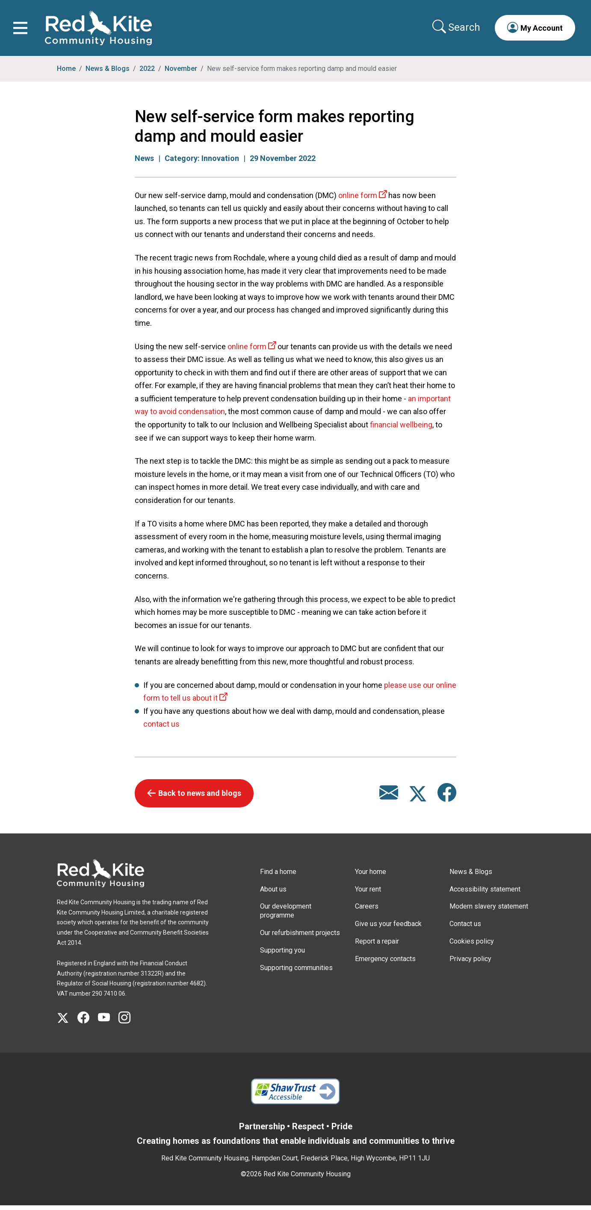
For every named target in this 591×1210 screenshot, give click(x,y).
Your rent (368, 893)
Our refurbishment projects (300, 937)
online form (357, 199)
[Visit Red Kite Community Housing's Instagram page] (128, 1023)
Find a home (278, 876)
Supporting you (282, 954)
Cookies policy (471, 945)
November (181, 73)
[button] (533, 30)
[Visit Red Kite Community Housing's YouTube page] (108, 1023)
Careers (366, 911)
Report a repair (377, 945)
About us (273, 893)
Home (66, 73)
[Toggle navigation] (22, 30)
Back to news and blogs (199, 797)
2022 (147, 73)
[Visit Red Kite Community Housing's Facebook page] (87, 1023)
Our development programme (285, 915)
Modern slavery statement (488, 911)
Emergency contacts (385, 963)
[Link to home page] (100, 30)
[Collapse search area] (455, 29)
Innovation (220, 162)
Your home (370, 876)
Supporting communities (296, 972)
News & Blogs (108, 73)
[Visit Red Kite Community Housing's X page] (67, 1023)
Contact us (465, 928)
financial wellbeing (401, 428)
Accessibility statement (484, 893)
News (144, 162)
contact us (161, 728)
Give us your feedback (388, 928)
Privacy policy (470, 963)
